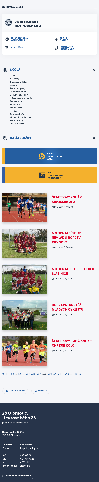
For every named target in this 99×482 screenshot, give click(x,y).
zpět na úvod (15, 390)
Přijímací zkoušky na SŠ (21, 117)
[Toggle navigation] (95, 7)
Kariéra (13, 111)
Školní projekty (17, 88)
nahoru (41, 390)
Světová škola (17, 123)
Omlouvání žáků (18, 82)
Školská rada (16, 101)
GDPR (13, 75)
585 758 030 (26, 444)
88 (12, 373)
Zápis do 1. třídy (18, 114)
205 (28, 373)
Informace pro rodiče (21, 98)
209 (50, 373)
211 (59, 373)
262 (67, 373)
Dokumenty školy (19, 95)
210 (55, 373)
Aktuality (14, 79)
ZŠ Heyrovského (12, 7)
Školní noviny (16, 120)
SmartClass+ (16, 107)
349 (75, 373)
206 (33, 373)
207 (39, 373)
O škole (13, 85)
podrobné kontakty (18, 475)
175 (19, 373)
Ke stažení (15, 104)
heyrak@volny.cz (29, 448)
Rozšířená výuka (18, 91)
